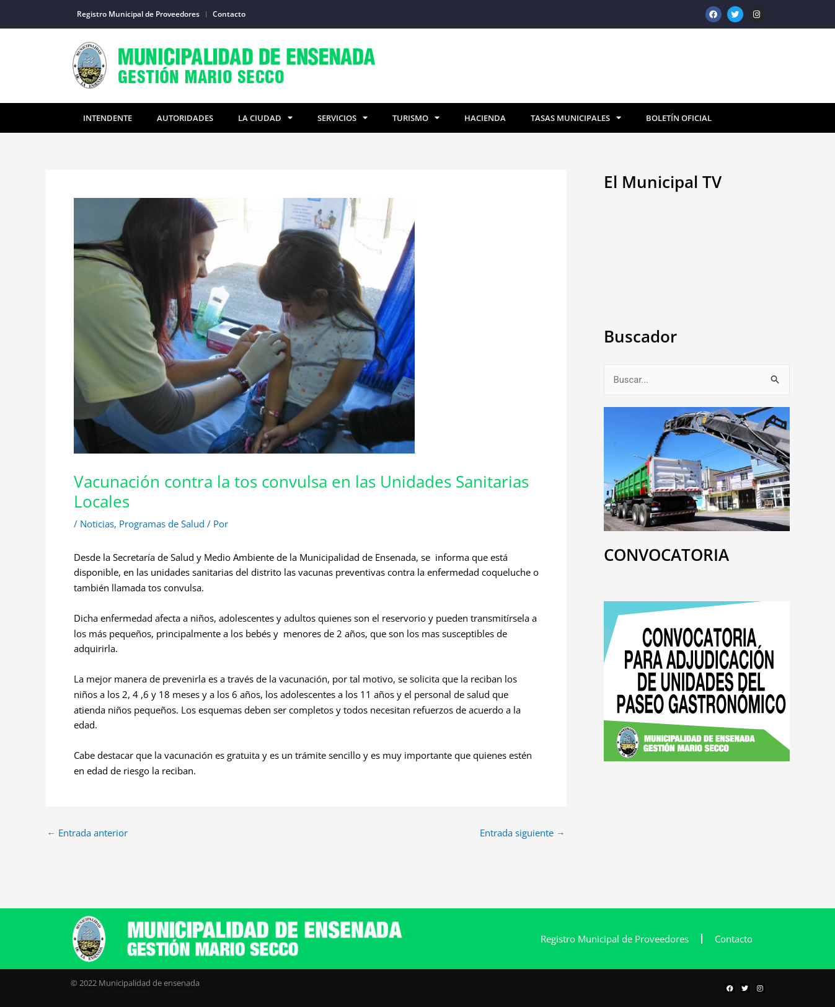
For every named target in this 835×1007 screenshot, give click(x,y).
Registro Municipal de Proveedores (138, 14)
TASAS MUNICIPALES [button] (576, 118)
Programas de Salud (162, 523)
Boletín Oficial (679, 117)
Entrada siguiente (522, 833)
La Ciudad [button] (265, 118)
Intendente (107, 117)
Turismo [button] (416, 118)
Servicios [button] (342, 118)
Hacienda (485, 117)
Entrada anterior (87, 833)
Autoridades (185, 117)
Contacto (229, 14)
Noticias (97, 523)
